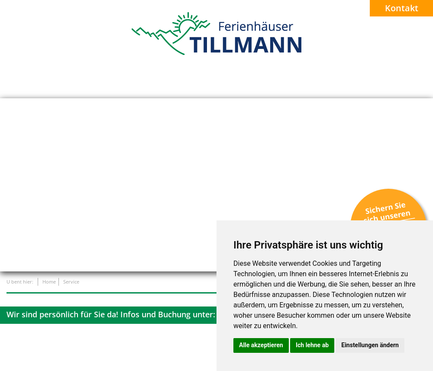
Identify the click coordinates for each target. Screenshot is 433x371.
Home (49, 281)
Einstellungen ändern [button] (370, 345)
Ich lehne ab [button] (312, 345)
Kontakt (401, 8)
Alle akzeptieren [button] (261, 345)
